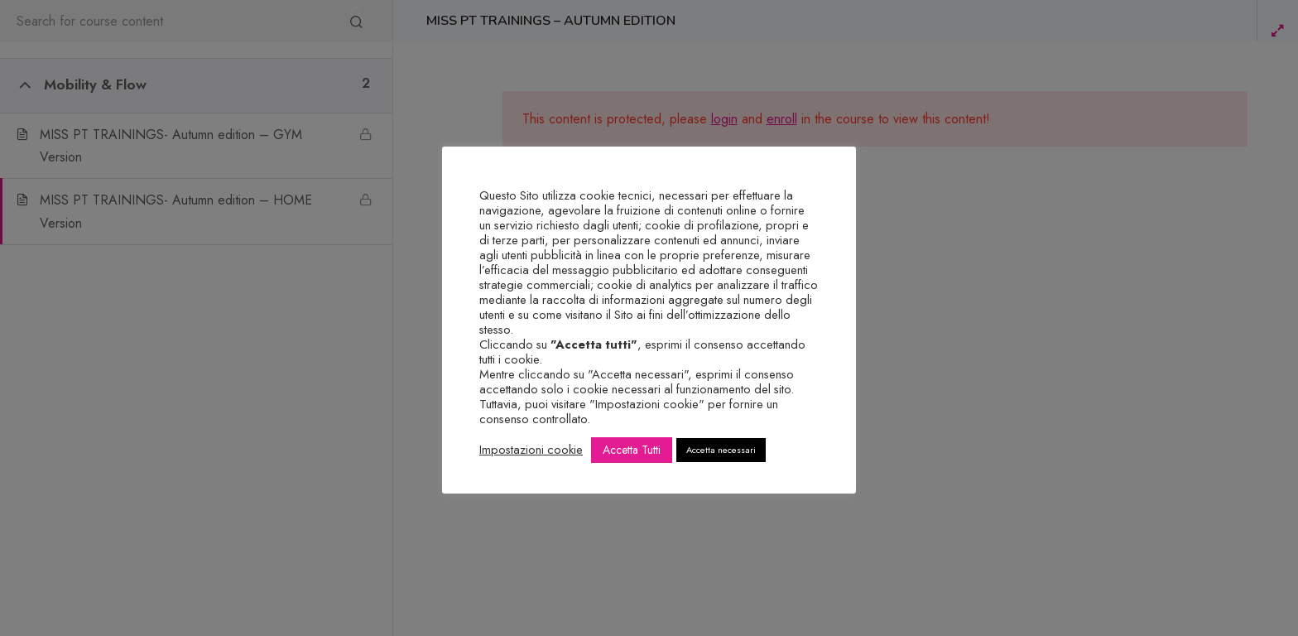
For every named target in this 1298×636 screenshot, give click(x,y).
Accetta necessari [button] (721, 449)
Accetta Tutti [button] (632, 449)
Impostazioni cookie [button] (531, 449)
